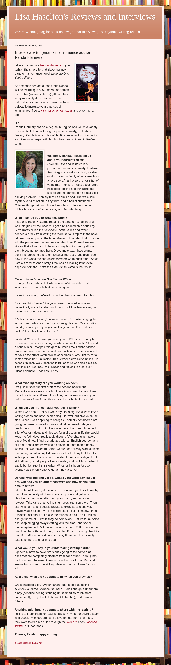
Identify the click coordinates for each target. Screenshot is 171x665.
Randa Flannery (50, 65)
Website (72, 622)
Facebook (92, 622)
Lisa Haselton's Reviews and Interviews (85, 16)
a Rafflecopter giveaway (28, 642)
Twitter (19, 626)
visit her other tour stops (56, 110)
